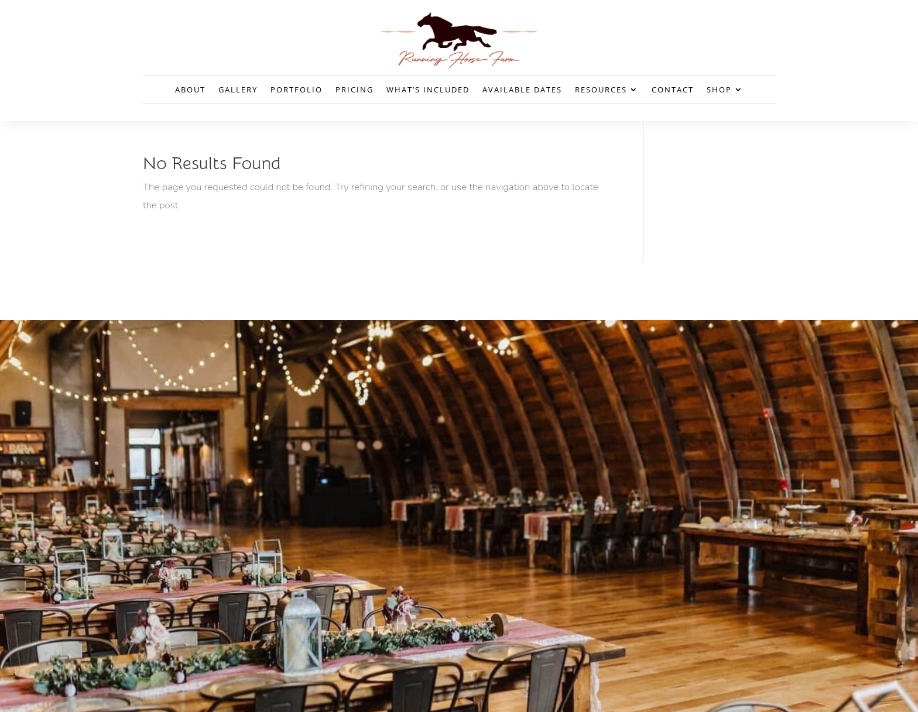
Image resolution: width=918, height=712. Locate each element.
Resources (601, 90)
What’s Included (428, 90)
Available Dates (522, 90)
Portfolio (296, 90)
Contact (673, 90)
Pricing (354, 90)
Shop (719, 90)
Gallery (238, 90)
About (190, 90)
